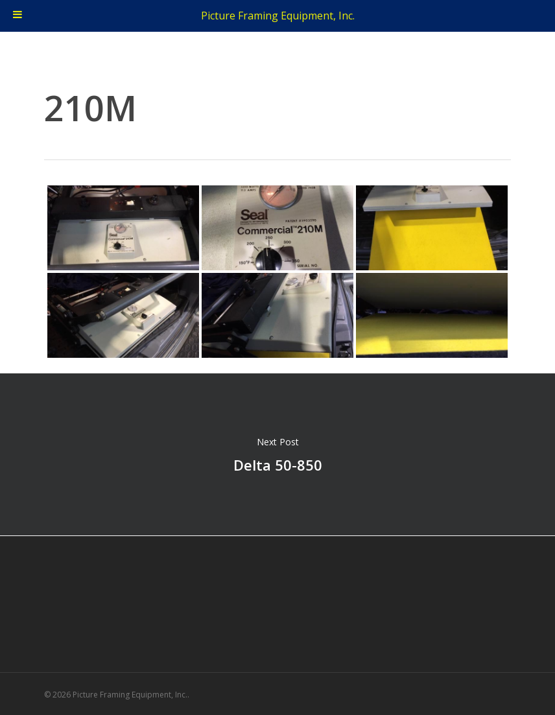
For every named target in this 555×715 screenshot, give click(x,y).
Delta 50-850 (277, 454)
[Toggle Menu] (17, 16)
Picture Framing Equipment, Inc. (278, 15)
